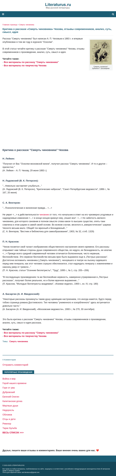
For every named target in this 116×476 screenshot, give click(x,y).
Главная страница (9, 25)
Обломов (7, 414)
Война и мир (9, 379)
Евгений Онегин (10, 396)
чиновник (44, 214)
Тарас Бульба (9, 428)
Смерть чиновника (26, 25)
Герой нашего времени (14, 383)
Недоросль (8, 410)
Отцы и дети (9, 419)
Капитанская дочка (12, 401)
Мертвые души (10, 405)
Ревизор (6, 423)
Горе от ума (8, 388)
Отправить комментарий (15, 365)
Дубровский (8, 392)
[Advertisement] (58, 104)
